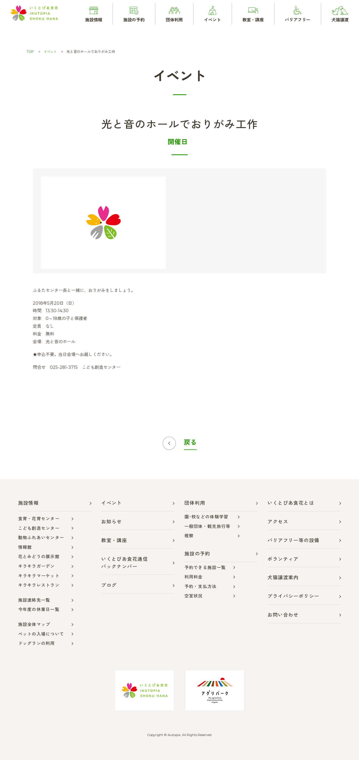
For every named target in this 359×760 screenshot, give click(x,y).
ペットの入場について (41, 634)
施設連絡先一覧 (34, 600)
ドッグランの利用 (36, 643)
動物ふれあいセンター (41, 537)
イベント (51, 51)
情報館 (25, 547)
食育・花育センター (39, 518)
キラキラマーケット (39, 575)
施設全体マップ (34, 624)
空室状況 (193, 595)
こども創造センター (39, 528)
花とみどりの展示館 (39, 556)
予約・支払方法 (200, 586)
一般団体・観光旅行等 (207, 526)
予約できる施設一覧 (205, 567)
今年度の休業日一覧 (39, 609)
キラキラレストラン (39, 585)
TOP (30, 51)
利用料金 (193, 576)
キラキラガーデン (36, 566)
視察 (189, 535)
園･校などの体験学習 (206, 516)
